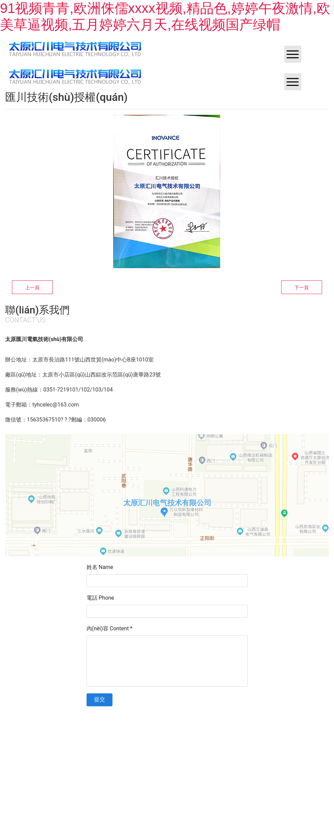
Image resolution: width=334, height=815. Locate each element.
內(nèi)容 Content (110, 628)
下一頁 (301, 287)
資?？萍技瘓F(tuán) (262, 725)
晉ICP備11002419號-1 (179, 725)
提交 (99, 699)
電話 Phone (100, 598)
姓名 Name (100, 567)
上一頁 (32, 287)
